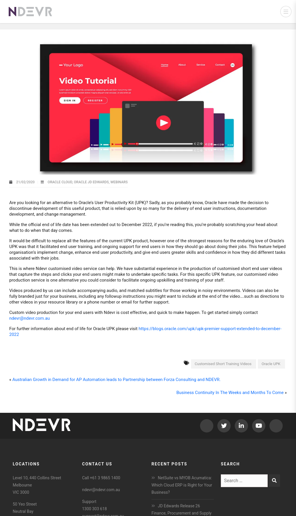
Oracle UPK (271, 364)
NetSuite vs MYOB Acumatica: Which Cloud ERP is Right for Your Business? (181, 485)
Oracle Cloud (60, 182)
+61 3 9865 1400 (105, 478)
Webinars (119, 182)
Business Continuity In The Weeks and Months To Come (230, 392)
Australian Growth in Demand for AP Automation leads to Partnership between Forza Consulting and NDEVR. (116, 379)
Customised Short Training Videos (223, 364)
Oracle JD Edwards (91, 182)
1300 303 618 (94, 508)
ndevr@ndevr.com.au (29, 318)
